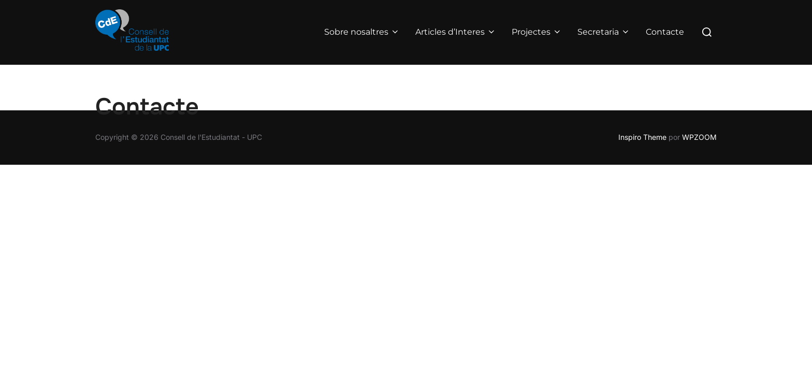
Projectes (537, 32)
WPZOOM (699, 137)
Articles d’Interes (455, 32)
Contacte (665, 32)
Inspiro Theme (642, 137)
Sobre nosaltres (362, 32)
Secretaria (603, 32)
